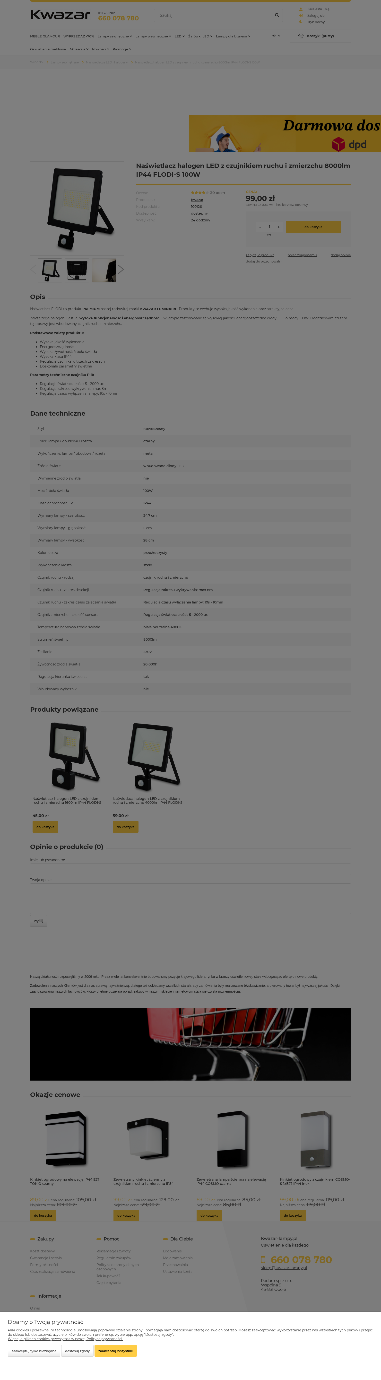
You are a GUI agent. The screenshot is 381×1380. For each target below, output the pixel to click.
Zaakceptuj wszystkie (115, 1351)
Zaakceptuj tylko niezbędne (34, 1351)
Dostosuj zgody (77, 1351)
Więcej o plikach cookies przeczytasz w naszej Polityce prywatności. (65, 1339)
